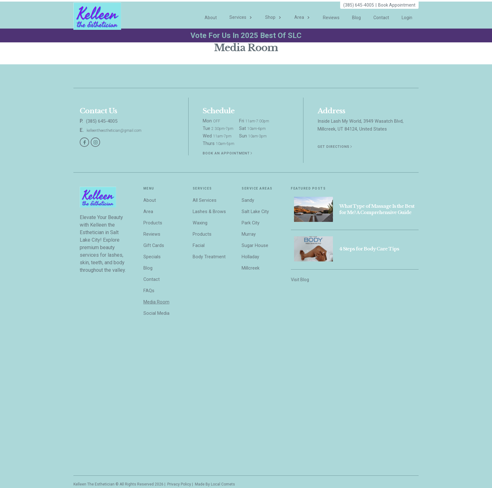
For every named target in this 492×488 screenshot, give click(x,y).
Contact (381, 17)
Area (148, 211)
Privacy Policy (178, 484)
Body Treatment (209, 257)
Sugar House (255, 245)
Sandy (248, 200)
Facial (199, 245)
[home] (97, 15)
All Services (205, 200)
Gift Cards (153, 245)
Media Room (156, 302)
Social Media (156, 313)
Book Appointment (396, 5)
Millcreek (250, 268)
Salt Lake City (255, 211)
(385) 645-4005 (358, 5)
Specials (152, 257)
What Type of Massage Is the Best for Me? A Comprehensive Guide (376, 209)
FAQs (148, 290)
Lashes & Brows (209, 211)
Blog (356, 17)
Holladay (250, 257)
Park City (250, 223)
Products (152, 223)
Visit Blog (300, 279)
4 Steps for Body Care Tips (369, 249)
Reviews (331, 17)
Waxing (200, 223)
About (211, 17)
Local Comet (222, 484)
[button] (241, 14)
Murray (249, 234)
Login (407, 17)
